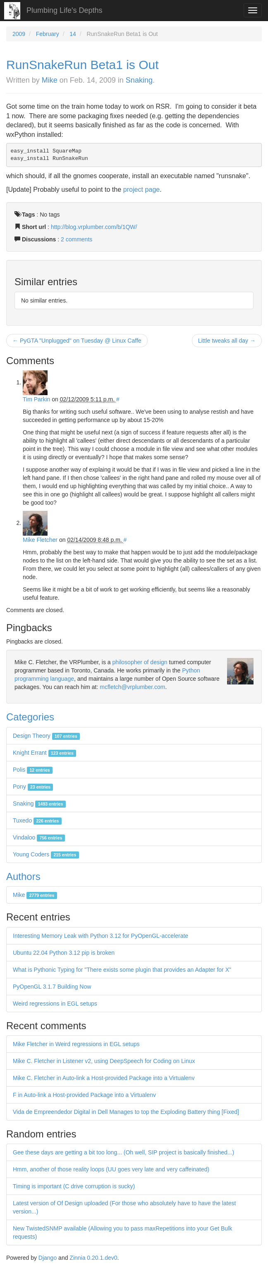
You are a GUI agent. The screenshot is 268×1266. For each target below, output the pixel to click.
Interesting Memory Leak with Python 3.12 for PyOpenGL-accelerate (100, 935)
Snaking (139, 80)
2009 (18, 34)
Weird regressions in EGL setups (55, 1003)
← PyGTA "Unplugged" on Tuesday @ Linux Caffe (76, 340)
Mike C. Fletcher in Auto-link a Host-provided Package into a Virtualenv (103, 1078)
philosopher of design (140, 662)
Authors (23, 876)
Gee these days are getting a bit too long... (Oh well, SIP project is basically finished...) (123, 1152)
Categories (30, 716)
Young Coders (46, 854)
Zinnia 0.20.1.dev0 (93, 1257)
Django (47, 1257)
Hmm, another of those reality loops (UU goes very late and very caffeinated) (111, 1169)
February (47, 34)
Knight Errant (44, 752)
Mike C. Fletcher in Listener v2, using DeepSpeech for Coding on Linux (104, 1061)
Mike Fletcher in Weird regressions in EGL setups (76, 1044)
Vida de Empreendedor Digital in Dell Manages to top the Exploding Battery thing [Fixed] (126, 1112)
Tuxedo (37, 820)
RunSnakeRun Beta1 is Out (82, 65)
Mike (49, 80)
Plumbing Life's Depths (64, 10)
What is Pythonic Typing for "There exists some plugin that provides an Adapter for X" (122, 969)
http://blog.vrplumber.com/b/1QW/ (94, 227)
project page (141, 189)
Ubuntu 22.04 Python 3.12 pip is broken (64, 952)
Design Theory (46, 735)
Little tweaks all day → (227, 340)
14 (72, 34)
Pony (33, 786)
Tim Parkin (36, 399)
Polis (33, 769)
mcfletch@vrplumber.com (132, 687)
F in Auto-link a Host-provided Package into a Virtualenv (84, 1095)
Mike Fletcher (40, 539)
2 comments (76, 239)
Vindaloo (39, 837)
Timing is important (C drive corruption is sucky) (74, 1186)
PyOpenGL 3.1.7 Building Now (52, 986)
